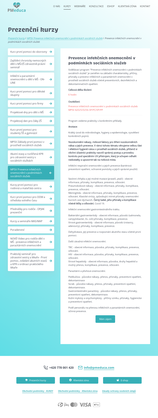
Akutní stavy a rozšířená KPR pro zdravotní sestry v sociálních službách (26, 157)
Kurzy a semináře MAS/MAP (26, 221)
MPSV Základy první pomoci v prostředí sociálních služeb (27, 143)
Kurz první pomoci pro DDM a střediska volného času (27, 198)
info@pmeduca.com (99, 367)
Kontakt (145, 6)
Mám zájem (105, 319)
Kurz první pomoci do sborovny (28, 51)
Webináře (79, 6)
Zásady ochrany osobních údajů (119, 391)
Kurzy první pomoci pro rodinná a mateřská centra (25, 186)
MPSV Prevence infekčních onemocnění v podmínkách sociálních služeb (64, 38)
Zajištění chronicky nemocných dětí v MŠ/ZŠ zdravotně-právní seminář (28, 64)
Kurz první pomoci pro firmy (26, 103)
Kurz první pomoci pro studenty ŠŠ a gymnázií (23, 131)
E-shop (122, 380)
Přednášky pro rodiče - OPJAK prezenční (27, 210)
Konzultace (96, 6)
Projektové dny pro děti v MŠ (27, 112)
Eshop (110, 6)
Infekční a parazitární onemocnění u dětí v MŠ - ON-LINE (27, 79)
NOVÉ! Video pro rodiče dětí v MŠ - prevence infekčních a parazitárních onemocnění (27, 242)
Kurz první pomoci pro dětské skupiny (27, 93)
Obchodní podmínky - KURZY (37, 391)
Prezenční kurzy (16, 38)
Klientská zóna (127, 6)
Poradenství (17, 229)
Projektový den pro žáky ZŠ (26, 121)
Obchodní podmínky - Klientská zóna (78, 391)
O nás (56, 6)
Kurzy (67, 6)
